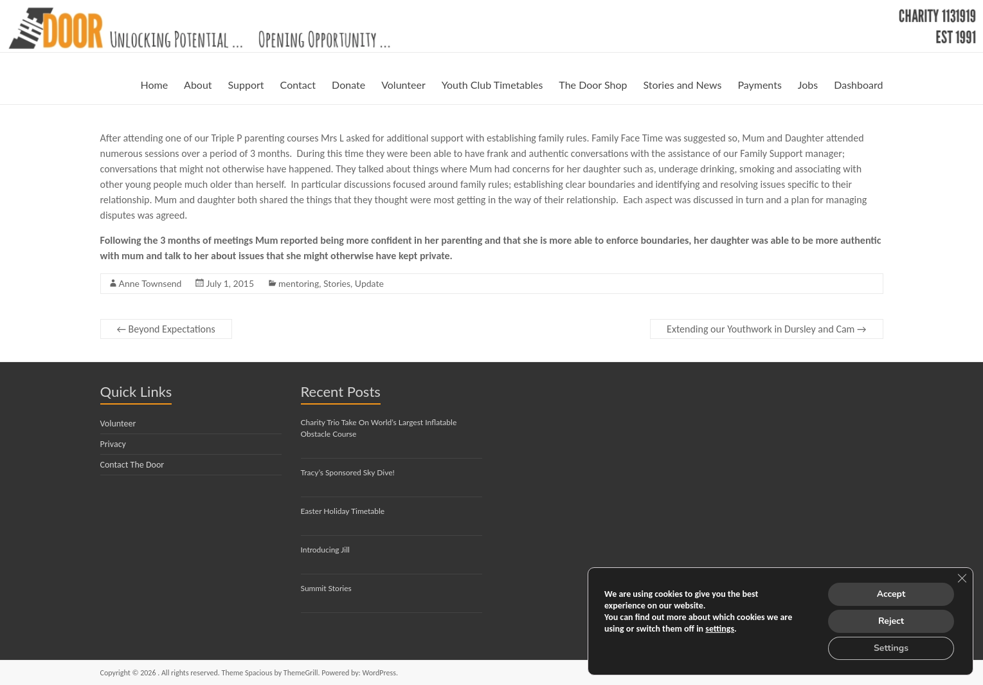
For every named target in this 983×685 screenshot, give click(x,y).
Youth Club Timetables (492, 84)
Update (369, 283)
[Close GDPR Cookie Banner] (961, 578)
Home (154, 84)
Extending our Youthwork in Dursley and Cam (766, 329)
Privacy (113, 444)
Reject (891, 621)
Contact (298, 84)
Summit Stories (326, 588)
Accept (891, 594)
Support (246, 84)
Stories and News (682, 84)
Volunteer (403, 84)
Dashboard (858, 84)
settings (719, 628)
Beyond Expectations (166, 329)
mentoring (298, 283)
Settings (891, 648)
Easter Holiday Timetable (343, 511)
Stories (336, 283)
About (198, 84)
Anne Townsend (150, 283)
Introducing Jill (325, 549)
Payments (759, 84)
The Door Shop (593, 84)
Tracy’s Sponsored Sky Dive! (348, 472)
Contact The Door (132, 464)
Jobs (808, 84)
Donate (348, 84)
